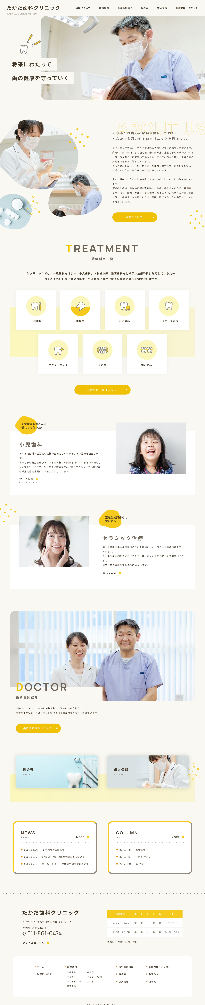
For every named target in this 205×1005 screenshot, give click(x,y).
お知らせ (154, 977)
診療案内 (104, 8)
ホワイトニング (74, 985)
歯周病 (90, 976)
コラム (152, 985)
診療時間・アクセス (187, 8)
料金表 (145, 8)
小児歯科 (71, 980)
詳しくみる (26, 479)
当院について (83, 8)
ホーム (41, 970)
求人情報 (162, 8)
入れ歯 (90, 985)
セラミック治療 (94, 980)
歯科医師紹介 (125, 8)
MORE (80, 837)
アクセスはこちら (33, 946)
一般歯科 (71, 976)
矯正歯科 (71, 989)
